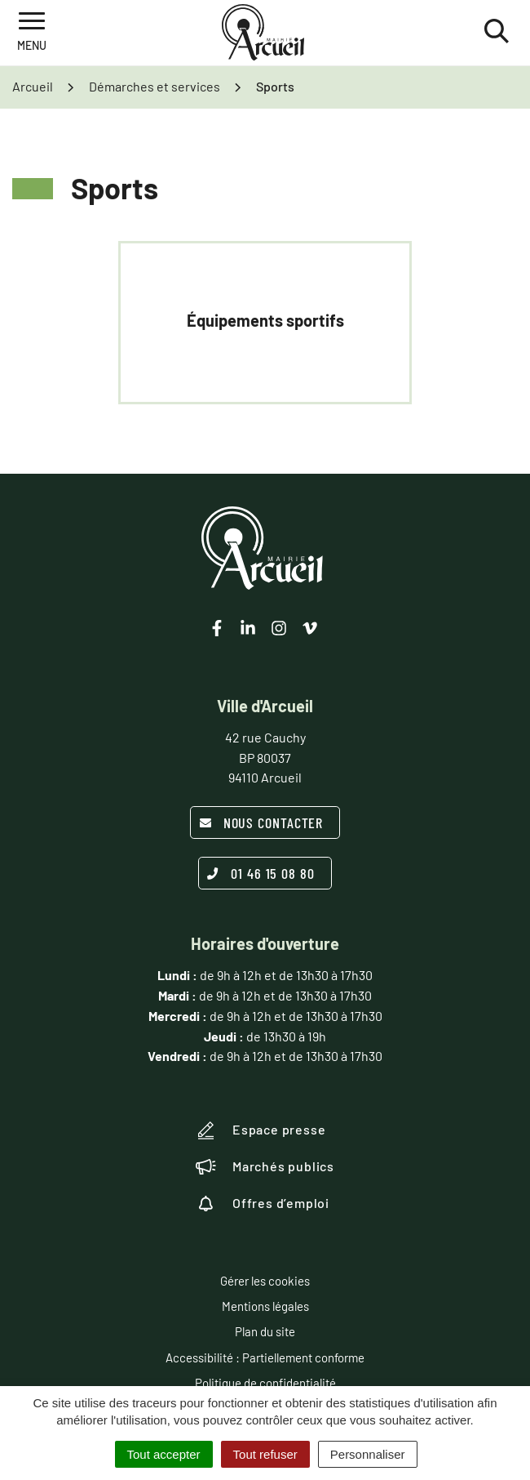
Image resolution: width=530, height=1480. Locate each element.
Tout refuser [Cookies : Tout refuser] (265, 1454)
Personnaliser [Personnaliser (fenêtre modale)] (367, 1454)
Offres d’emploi (262, 1203)
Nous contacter (261, 822)
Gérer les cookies (265, 1280)
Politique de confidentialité (265, 1382)
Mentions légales (265, 1306)
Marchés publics (265, 1166)
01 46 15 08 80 (261, 873)
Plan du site (265, 1331)
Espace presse (260, 1130)
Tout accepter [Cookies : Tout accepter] (164, 1454)
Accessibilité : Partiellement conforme (265, 1357)
